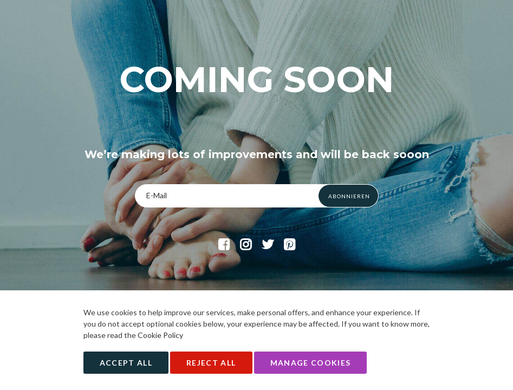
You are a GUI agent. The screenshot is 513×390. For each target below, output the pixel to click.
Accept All (126, 362)
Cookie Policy (160, 335)
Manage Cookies (310, 362)
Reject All (211, 362)
